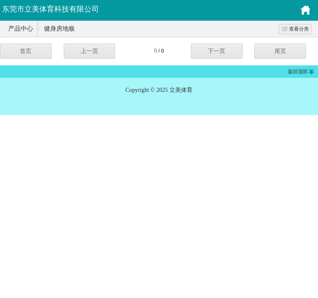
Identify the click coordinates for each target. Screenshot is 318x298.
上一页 (89, 51)
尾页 (280, 51)
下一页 (216, 51)
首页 (25, 51)
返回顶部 (298, 71)
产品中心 (20, 28)
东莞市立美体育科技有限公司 (50, 9)
